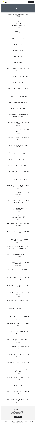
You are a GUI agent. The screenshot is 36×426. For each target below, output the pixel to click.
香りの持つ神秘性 (18, 62)
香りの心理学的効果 (18, 50)
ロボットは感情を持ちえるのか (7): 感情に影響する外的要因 (18, 232)
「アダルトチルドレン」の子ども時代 (18, 153)
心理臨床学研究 (18, 16)
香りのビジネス (18, 44)
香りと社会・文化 (18, 56)
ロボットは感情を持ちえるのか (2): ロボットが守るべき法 (18, 278)
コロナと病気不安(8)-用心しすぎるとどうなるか (18, 316)
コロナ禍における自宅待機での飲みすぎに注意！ (18, 400)
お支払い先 (26, 421)
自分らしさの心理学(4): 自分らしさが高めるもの (18, 89)
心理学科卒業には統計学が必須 (18, 25)
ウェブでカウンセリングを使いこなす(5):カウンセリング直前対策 (18, 185)
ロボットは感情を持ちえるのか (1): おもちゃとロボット (18, 286)
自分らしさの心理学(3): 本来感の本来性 (18, 96)
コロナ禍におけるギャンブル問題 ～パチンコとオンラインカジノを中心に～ (18, 378)
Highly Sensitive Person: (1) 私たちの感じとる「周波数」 (18, 146)
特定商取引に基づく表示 (19, 421)
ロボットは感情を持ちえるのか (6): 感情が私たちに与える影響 (18, 239)
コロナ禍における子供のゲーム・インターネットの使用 (18, 392)
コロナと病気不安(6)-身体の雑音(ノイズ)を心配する (18, 332)
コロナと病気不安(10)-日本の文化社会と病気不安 (18, 301)
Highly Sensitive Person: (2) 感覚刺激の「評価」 (18, 138)
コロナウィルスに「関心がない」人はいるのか (18, 179)
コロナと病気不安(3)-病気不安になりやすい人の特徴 (18, 355)
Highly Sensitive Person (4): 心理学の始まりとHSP (18, 123)
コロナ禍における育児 (18, 385)
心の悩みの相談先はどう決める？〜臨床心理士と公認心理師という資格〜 (18, 115)
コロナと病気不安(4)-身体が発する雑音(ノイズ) (18, 347)
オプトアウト (31, 421)
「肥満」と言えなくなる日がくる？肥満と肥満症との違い (18, 172)
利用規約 (12, 421)
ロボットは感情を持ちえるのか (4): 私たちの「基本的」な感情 (18, 262)
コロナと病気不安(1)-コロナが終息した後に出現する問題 (18, 370)
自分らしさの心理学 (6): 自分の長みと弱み (18, 76)
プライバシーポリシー (6, 421)
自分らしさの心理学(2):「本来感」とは (18, 102)
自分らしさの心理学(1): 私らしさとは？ (18, 108)
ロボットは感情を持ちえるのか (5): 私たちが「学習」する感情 (18, 255)
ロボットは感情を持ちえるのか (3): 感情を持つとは (18, 270)
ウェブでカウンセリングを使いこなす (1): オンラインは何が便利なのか (18, 216)
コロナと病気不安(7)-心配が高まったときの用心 (18, 324)
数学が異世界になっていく (18, 32)
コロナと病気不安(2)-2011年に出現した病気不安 (18, 363)
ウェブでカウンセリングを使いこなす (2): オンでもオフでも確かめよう (18, 209)
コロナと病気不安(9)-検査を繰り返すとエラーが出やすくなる (18, 309)
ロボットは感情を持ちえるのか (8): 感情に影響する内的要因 (18, 224)
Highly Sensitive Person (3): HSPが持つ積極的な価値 (18, 130)
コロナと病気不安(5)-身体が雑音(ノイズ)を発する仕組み (18, 340)
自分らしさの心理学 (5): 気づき (18, 82)
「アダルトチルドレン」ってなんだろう (18, 159)
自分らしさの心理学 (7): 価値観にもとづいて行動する (18, 69)
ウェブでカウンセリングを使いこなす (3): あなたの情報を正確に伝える (18, 201)
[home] (4, 2)
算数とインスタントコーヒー (18, 38)
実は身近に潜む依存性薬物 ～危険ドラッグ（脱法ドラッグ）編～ (18, 293)
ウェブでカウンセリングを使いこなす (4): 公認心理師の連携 (18, 193)
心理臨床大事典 (18, 15)
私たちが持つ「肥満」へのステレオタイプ (18, 165)
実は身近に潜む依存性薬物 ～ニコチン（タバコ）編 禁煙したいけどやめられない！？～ (18, 247)
